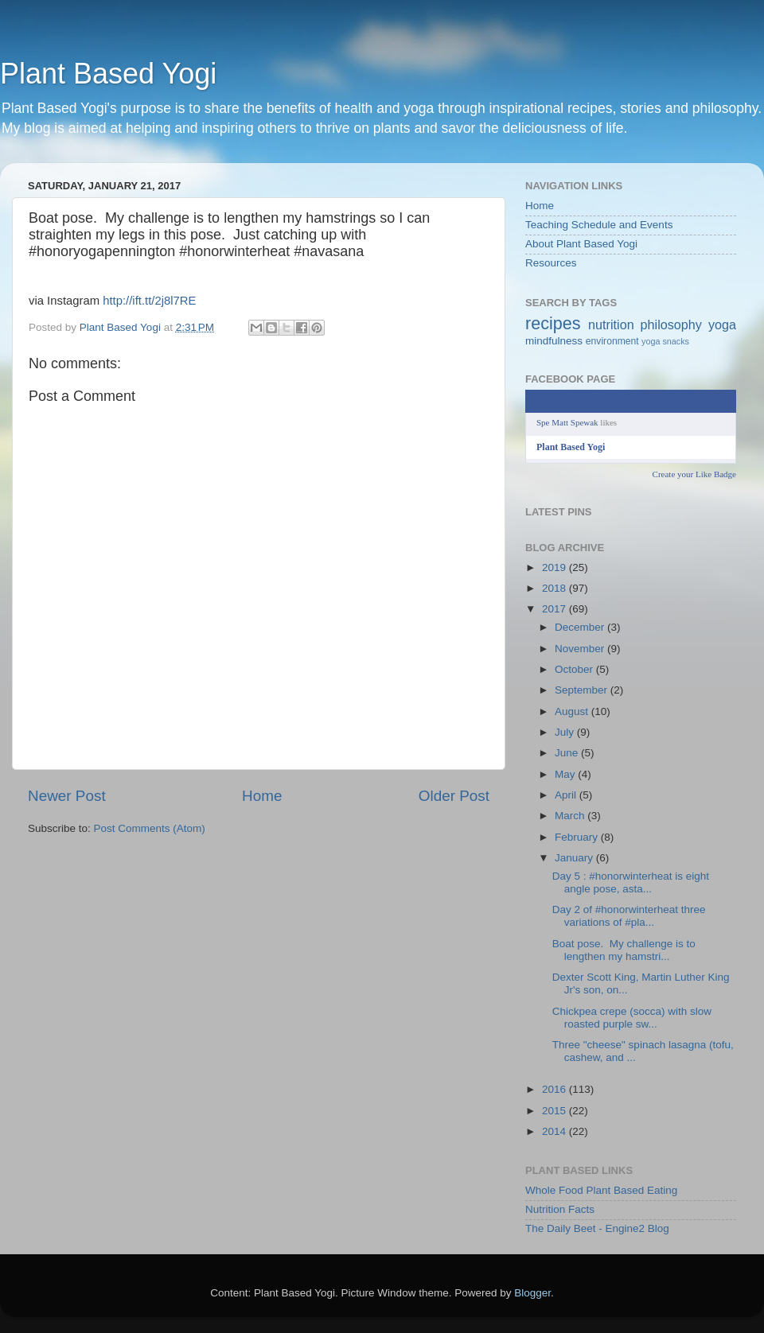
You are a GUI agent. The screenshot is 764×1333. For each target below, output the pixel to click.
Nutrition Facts (559, 1209)
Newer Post (67, 795)
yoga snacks (665, 341)
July (566, 732)
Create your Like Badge (694, 474)
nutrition (611, 324)
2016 (555, 1089)
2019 (555, 567)
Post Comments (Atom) (149, 828)
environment (612, 341)
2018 (555, 588)
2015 (555, 1111)
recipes (553, 323)
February (578, 837)
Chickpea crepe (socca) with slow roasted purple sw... (631, 1017)
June (568, 753)
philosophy (671, 324)
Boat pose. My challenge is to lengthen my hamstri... (624, 950)
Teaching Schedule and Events (598, 225)
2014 (555, 1131)
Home (262, 795)
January (575, 858)
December (581, 627)
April (567, 795)
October (575, 669)
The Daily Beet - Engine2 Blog (597, 1228)
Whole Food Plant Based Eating (601, 1190)
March (571, 816)
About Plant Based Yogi (581, 244)
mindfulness (554, 341)
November (581, 649)
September (582, 690)
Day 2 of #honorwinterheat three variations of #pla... (629, 916)
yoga (722, 324)
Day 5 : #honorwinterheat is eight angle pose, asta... (630, 882)
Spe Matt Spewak (567, 422)
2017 (555, 609)
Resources (551, 263)
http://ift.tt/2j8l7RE (149, 300)
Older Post (454, 795)
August (573, 711)
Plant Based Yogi (108, 73)
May (566, 774)
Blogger (532, 1293)
